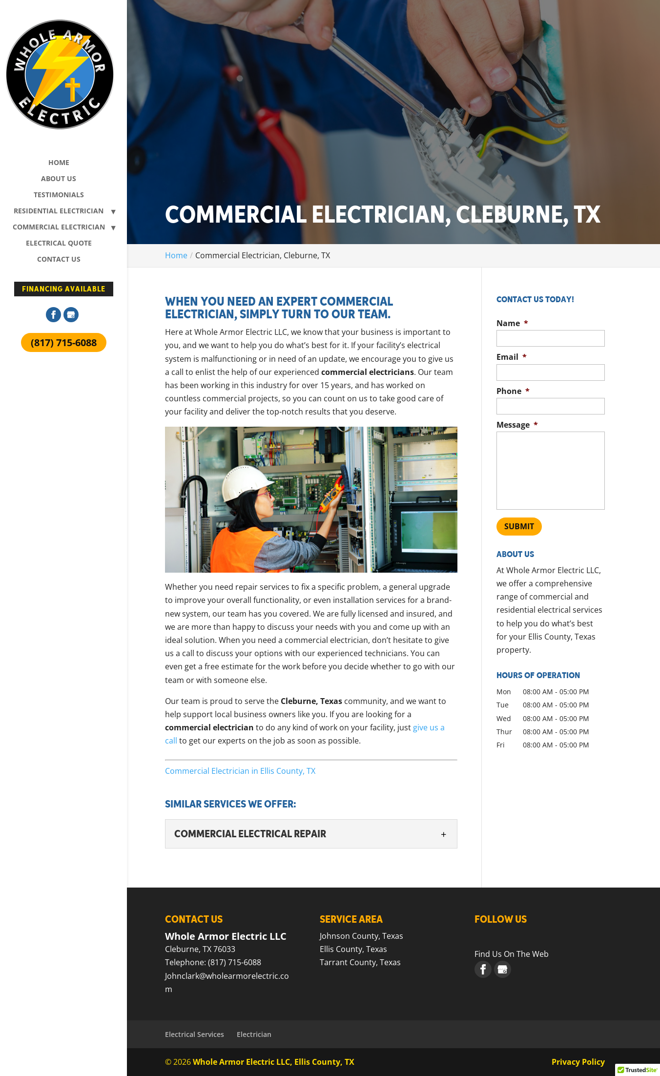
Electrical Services (194, 1034)
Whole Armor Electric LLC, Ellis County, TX (273, 1061)
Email (511, 357)
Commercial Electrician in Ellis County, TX (240, 771)
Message (517, 425)
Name (512, 323)
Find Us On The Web (511, 954)
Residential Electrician (58, 211)
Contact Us (59, 260)
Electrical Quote (59, 244)
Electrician (254, 1034)
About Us (58, 179)
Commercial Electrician (59, 227)
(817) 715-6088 (64, 342)
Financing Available (63, 289)
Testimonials (59, 195)
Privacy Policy (578, 1061)
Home (58, 163)
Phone (513, 391)
